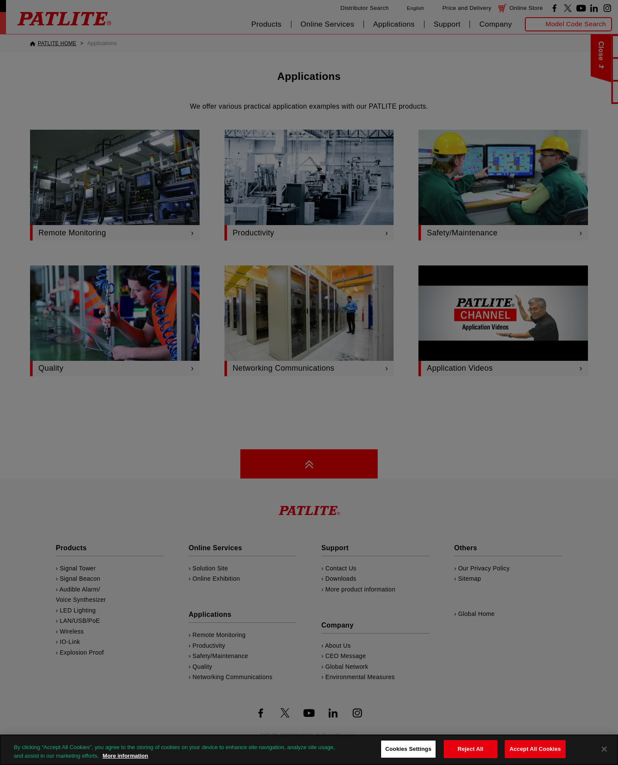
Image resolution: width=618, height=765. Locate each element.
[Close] (604, 749)
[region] (309, 750)
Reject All (470, 749)
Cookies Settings (408, 749)
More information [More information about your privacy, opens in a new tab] (125, 756)
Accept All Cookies (535, 749)
